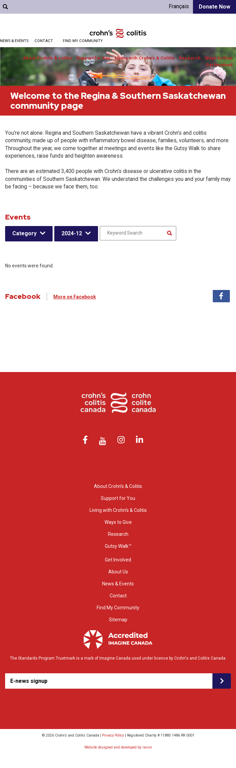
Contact (43, 41)
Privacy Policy (113, 735)
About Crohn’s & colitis (47, 58)
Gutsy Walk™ (118, 546)
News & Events (118, 583)
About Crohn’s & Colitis (118, 486)
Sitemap (118, 619)
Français (179, 6)
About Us (118, 571)
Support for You (93, 58)
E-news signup (28, 681)
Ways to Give (219, 58)
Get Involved (219, 64)
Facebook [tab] (221, 296)
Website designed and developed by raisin (118, 747)
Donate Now (214, 6)
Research (189, 58)
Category (24, 233)
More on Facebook (74, 297)
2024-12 (71, 233)
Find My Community (83, 41)
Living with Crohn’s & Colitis (145, 58)
